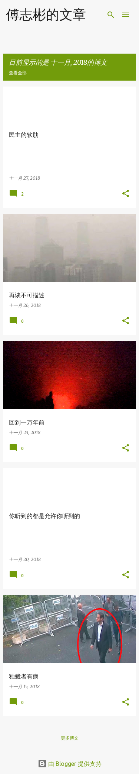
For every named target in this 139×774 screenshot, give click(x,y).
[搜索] (110, 15)
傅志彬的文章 (46, 14)
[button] (125, 194)
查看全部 (18, 72)
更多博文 (70, 738)
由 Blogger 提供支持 (70, 763)
